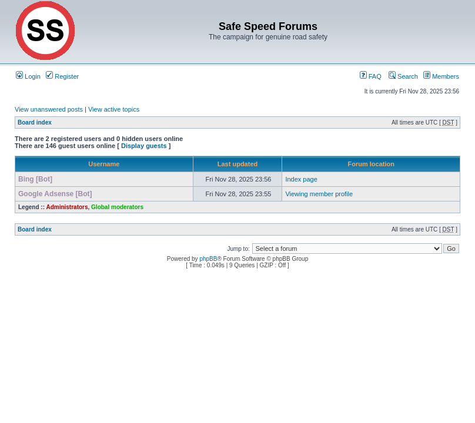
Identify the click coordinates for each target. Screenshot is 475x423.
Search (403, 76)
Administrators (67, 207)
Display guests (144, 145)
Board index (35, 122)
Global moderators (117, 207)
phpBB (208, 259)
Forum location (370, 163)
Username (103, 163)
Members (441, 76)
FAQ (371, 76)
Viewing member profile (319, 193)
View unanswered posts (49, 109)
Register (62, 76)
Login (28, 76)
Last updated (237, 163)
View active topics (113, 109)
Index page (301, 179)
